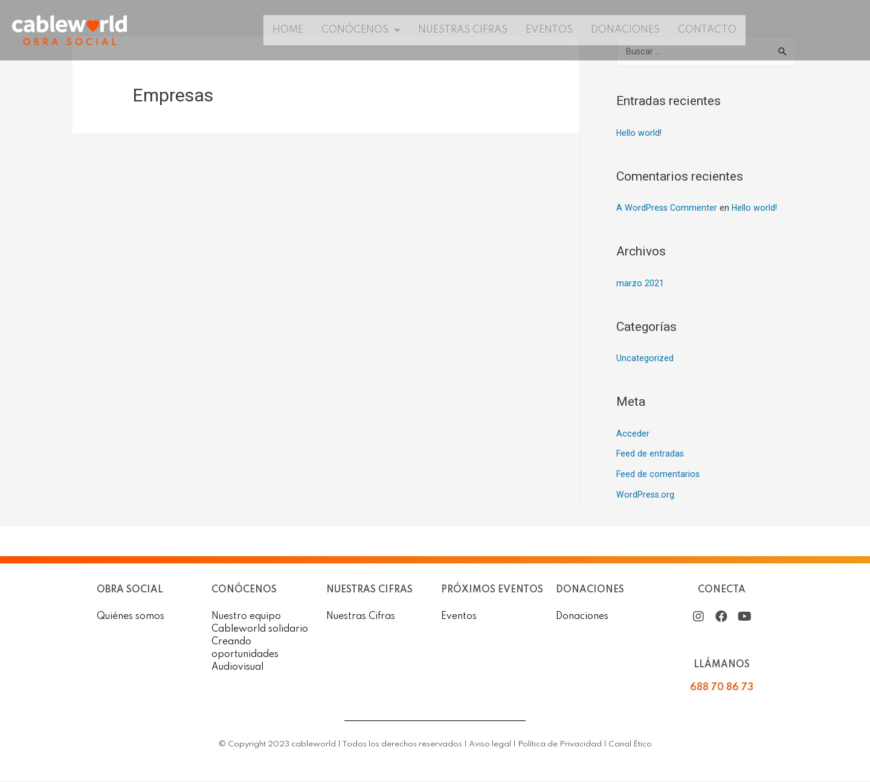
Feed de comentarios (658, 475)
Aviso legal (490, 745)
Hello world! (639, 134)
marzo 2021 (640, 284)
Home (277, 30)
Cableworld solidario (259, 630)
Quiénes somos (130, 618)
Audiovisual (237, 668)
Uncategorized (645, 359)
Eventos (552, 30)
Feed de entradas (650, 454)
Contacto (719, 30)
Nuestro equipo (246, 618)
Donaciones (632, 30)
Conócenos (354, 30)
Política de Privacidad (560, 745)
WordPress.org (645, 495)
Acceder (632, 434)
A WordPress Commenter (667, 209)
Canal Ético (630, 745)
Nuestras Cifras (461, 30)
